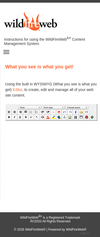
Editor (17, 90)
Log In (84, 233)
